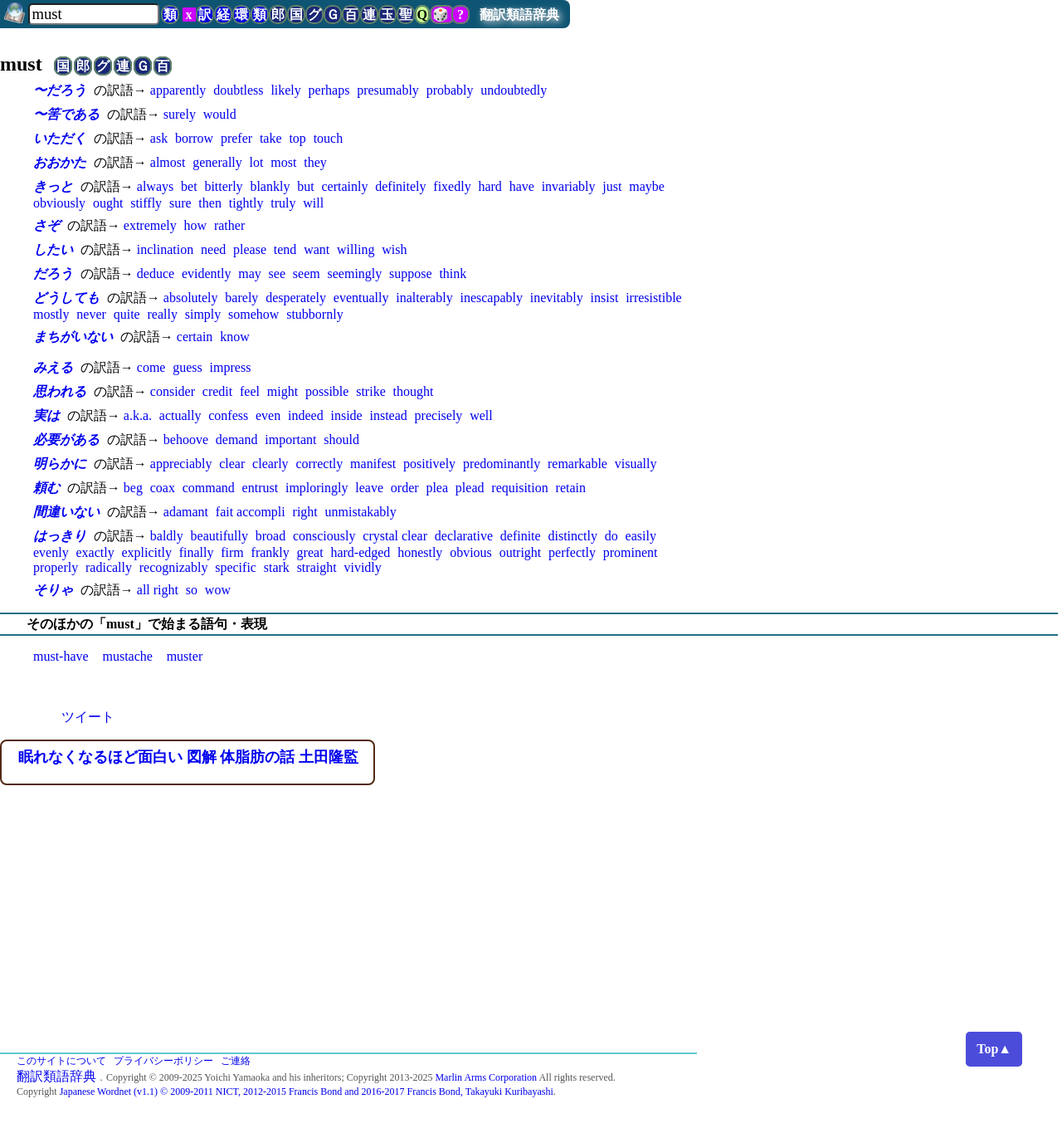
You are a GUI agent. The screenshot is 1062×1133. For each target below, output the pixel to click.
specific (235, 567)
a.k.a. (138, 415)
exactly (95, 552)
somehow (253, 314)
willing (355, 249)
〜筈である (66, 114)
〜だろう (59, 90)
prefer (236, 138)
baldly (166, 536)
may (249, 273)
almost (168, 162)
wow (218, 590)
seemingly (355, 273)
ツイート (87, 717)
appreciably (181, 464)
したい (53, 249)
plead (470, 488)
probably (450, 90)
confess (228, 415)
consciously (324, 536)
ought (108, 203)
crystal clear (395, 536)
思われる (59, 391)
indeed (306, 415)
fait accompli (250, 512)
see (277, 273)
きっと (53, 186)
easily (641, 536)
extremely (150, 225)
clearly (270, 464)
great (310, 552)
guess (187, 367)
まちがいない (73, 337)
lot (257, 162)
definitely (400, 186)
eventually (361, 298)
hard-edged (360, 552)
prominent (630, 552)
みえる (53, 367)
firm (232, 552)
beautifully (219, 536)
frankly (270, 552)
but (305, 186)
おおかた (59, 162)
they (315, 162)
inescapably (491, 298)
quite (127, 314)
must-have (61, 656)
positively (429, 464)
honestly (419, 552)
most (283, 162)
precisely (439, 415)
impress (230, 367)
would (219, 114)
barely (241, 298)
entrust (260, 488)
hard (489, 186)
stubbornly (314, 314)
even (268, 415)
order (405, 488)
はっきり (59, 536)
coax (162, 488)
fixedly (451, 186)
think (452, 273)
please (249, 249)
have (521, 186)
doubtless (238, 90)
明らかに (59, 464)
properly (55, 567)
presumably (388, 90)
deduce (155, 273)
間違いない (66, 512)
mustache (127, 656)
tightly (246, 203)
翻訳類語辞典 (519, 14)
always (155, 186)
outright (520, 552)
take (271, 138)
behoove (185, 439)
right (305, 512)
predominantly (501, 464)
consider (172, 391)
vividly (362, 567)
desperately (296, 298)
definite (520, 536)
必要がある (66, 439)
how (195, 225)
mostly (51, 314)
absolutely (190, 298)
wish (394, 249)
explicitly (146, 552)
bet (189, 186)
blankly (270, 186)
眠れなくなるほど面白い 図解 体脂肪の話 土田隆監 (188, 757)
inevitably (556, 298)
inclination (165, 249)
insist (605, 298)
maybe (647, 186)
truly (282, 203)
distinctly (572, 536)
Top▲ (994, 1049)
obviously (59, 203)
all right (157, 590)
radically (108, 567)
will (313, 203)
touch (328, 138)
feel (250, 391)
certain (195, 337)
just (611, 186)
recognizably (173, 567)
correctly (319, 464)
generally (217, 162)
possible (326, 391)
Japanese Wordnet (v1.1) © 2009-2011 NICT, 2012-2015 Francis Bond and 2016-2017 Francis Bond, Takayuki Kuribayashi (306, 1091)
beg (133, 488)
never (91, 314)
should (341, 439)
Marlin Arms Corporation (486, 1077)
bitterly (223, 186)
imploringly (316, 488)
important (290, 439)
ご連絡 (236, 1061)
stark (277, 567)
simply (203, 314)
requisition (519, 488)
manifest (373, 464)
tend (285, 249)
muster (185, 656)
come (151, 367)
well (481, 415)
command (209, 488)
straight (317, 567)
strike (371, 391)
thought (413, 391)
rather (229, 225)
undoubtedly (513, 90)
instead (388, 415)
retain (571, 488)
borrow (194, 138)
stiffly (146, 203)
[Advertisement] (531, 928)
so (191, 590)
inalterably (424, 298)
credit (217, 391)
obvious (471, 552)
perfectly (572, 552)
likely (285, 90)
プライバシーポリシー (163, 1061)
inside (346, 415)
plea (437, 488)
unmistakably (361, 512)
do (611, 536)
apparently (178, 90)
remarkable (577, 464)
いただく (59, 138)
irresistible (654, 298)
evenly (51, 552)
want (316, 249)
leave (369, 488)
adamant (185, 512)
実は (46, 415)
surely (179, 114)
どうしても (66, 298)
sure (180, 203)
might (282, 391)
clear (232, 464)
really (162, 314)
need (213, 249)
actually (180, 415)
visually (636, 464)
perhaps (329, 90)
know (235, 337)
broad (270, 536)
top (297, 138)
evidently (206, 273)
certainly (344, 186)
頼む (46, 488)
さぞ (46, 225)
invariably (569, 186)
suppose (410, 273)
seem (306, 273)
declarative (464, 536)
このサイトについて (61, 1061)
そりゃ (53, 590)
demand (237, 439)
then (210, 203)
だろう (53, 273)
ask (159, 138)
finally (196, 552)
